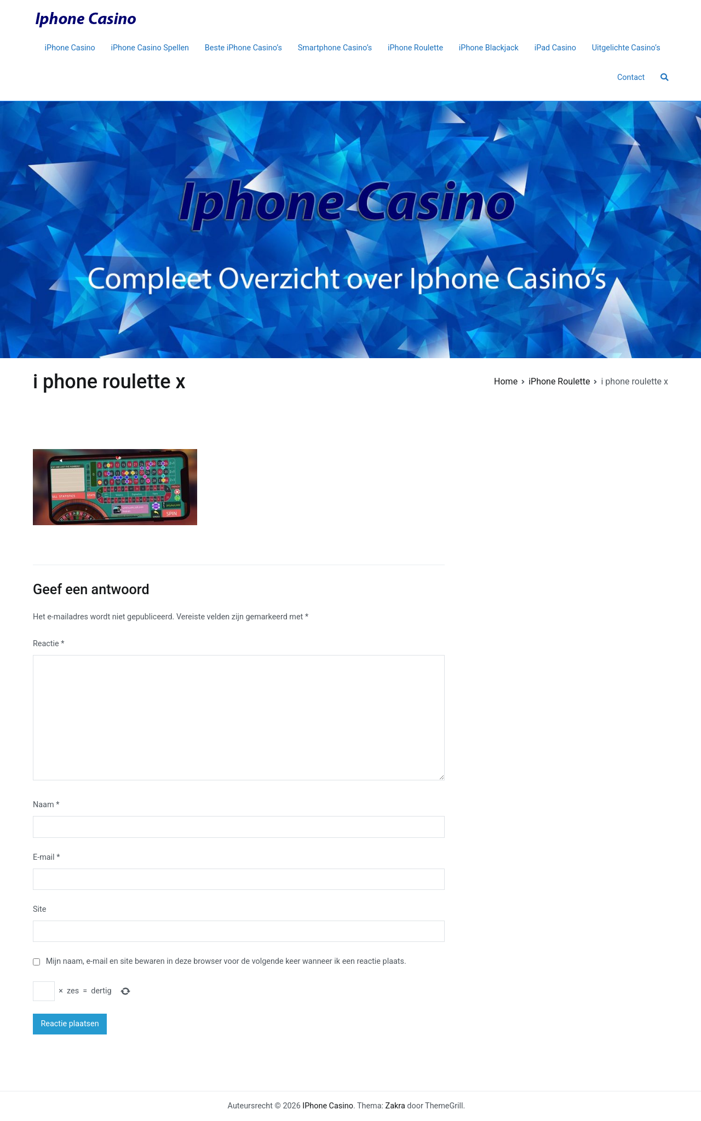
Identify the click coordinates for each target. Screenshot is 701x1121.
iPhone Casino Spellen (150, 48)
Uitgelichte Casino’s (626, 48)
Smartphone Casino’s (335, 48)
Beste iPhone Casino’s (243, 48)
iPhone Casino (70, 48)
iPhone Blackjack (489, 48)
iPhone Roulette (415, 48)
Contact (631, 77)
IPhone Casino (327, 1106)
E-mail (46, 857)
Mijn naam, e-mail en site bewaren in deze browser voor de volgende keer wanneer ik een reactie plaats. (226, 961)
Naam (46, 804)
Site (39, 909)
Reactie (48, 643)
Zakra (395, 1106)
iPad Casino (555, 48)
